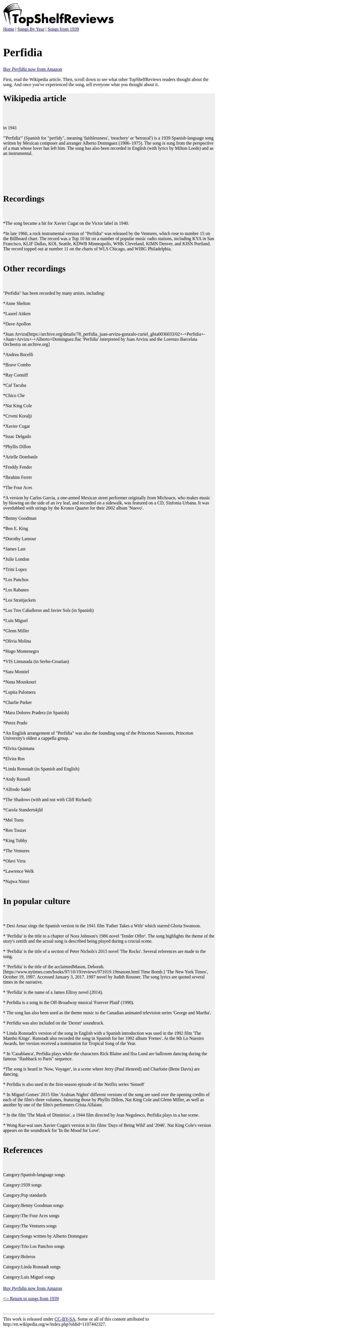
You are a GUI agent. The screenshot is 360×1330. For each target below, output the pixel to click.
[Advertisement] (106, 174)
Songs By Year (30, 29)
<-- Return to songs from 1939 (31, 1298)
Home (8, 29)
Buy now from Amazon (32, 69)
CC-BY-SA (65, 1319)
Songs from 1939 (63, 29)
